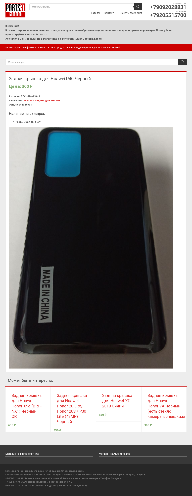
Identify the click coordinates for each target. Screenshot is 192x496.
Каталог (95, 12)
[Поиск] (138, 6)
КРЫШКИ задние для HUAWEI (42, 100)
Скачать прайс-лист (131, 12)
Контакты (110, 12)
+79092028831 (168, 7)
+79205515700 (168, 15)
